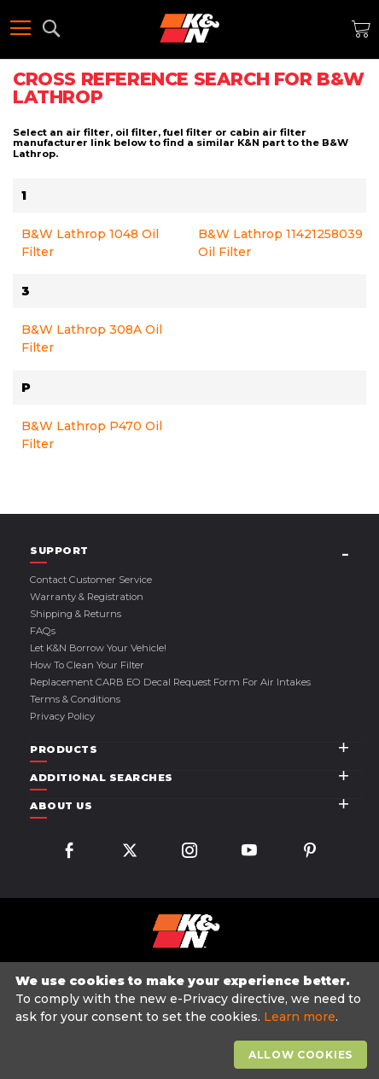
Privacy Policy (62, 716)
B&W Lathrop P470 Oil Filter (91, 435)
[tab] (196, 551)
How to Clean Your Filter (87, 665)
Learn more (299, 1016)
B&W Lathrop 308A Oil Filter (91, 338)
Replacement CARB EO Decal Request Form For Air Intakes (170, 682)
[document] (191, 1021)
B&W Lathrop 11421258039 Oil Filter (280, 243)
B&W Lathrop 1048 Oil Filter (90, 243)
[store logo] (189, 28)
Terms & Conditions (75, 699)
